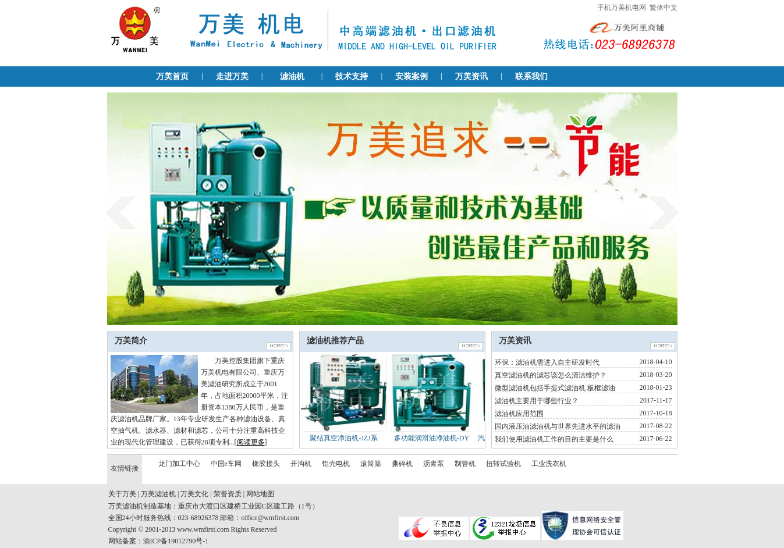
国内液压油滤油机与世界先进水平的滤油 (557, 426)
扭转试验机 (503, 464)
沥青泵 (433, 464)
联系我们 (531, 76)
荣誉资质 (228, 494)
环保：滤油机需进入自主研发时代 (547, 362)
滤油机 (292, 76)
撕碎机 (402, 464)
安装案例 (411, 76)
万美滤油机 (158, 494)
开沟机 (300, 464)
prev (120, 212)
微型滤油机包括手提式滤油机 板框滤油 (555, 388)
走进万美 (232, 76)
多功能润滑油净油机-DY (431, 438)
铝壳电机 (336, 464)
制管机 (465, 464)
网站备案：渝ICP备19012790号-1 (158, 541)
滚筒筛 (370, 464)
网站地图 (260, 494)
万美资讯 (471, 76)
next (663, 212)
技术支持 (351, 76)
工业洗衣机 (548, 464)
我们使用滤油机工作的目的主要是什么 (554, 439)
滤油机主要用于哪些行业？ (537, 401)
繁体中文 (663, 7)
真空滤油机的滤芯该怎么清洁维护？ (550, 375)
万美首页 (172, 76)
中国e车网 (226, 464)
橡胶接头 (266, 464)
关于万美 (122, 494)
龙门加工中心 (179, 464)
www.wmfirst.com (203, 529)
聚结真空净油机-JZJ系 (344, 438)
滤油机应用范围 (519, 414)
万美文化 (194, 494)
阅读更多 (251, 442)
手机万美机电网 (621, 7)
